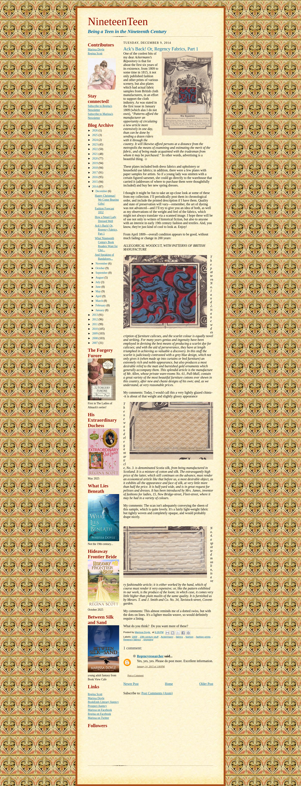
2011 (95, 324)
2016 (95, 177)
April (99, 296)
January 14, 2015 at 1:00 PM (151, 666)
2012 (95, 319)
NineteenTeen (118, 21)
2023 (95, 144)
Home (169, 684)
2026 (95, 130)
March (100, 300)
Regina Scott (95, 53)
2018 (95, 167)
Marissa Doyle (96, 49)
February (101, 305)
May (98, 291)
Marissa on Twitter (98, 717)
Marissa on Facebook (100, 710)
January (100, 310)
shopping (148, 639)
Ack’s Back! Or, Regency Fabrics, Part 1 (106, 229)
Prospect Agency (97, 706)
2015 (95, 181)
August (100, 277)
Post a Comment (136, 675)
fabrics (179, 636)
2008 (95, 338)
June (98, 286)
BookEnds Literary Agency (103, 702)
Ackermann (167, 636)
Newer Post (131, 684)
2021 (95, 153)
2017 (95, 172)
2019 (95, 163)
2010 (95, 328)
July (98, 282)
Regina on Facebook (99, 713)
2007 (95, 342)
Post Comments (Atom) (156, 693)
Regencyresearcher (150, 656)
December (102, 191)
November (102, 263)
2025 (95, 135)
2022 (95, 149)
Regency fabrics (132, 639)
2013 (95, 314)
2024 (95, 139)
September (102, 272)
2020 (95, 158)
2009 (95, 333)
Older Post (206, 684)
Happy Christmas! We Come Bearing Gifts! (107, 199)
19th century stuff (149, 636)
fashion (190, 636)
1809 (134, 636)
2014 (95, 186)
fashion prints (203, 636)
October (100, 268)
